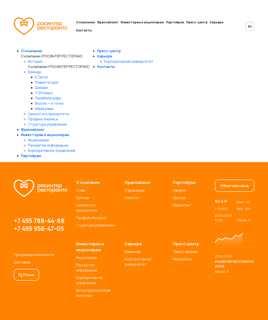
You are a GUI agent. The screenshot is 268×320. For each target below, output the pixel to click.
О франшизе (135, 190)
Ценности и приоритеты (48, 113)
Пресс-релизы (185, 251)
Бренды (34, 71)
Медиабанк (182, 259)
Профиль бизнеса (43, 119)
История (35, 61)
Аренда (179, 197)
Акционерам (38, 140)
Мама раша (44, 108)
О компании (85, 22)
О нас (80, 190)
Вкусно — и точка (49, 103)
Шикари (41, 87)
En (250, 26)
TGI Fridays (44, 92)
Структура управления (47, 124)
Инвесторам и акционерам (142, 22)
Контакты (84, 30)
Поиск (26, 274)
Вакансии (132, 251)
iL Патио (41, 77)
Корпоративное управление (51, 150)
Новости (132, 197)
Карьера (216, 22)
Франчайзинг (107, 22)
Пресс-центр (197, 22)
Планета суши (46, 82)
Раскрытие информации (48, 145)
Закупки (179, 190)
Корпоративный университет (128, 61)
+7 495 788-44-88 (39, 220)
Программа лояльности (34, 254)
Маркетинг (182, 205)
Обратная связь (234, 185)
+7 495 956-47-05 (39, 228)
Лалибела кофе (48, 98)
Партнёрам (175, 22)
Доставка (22, 262)
